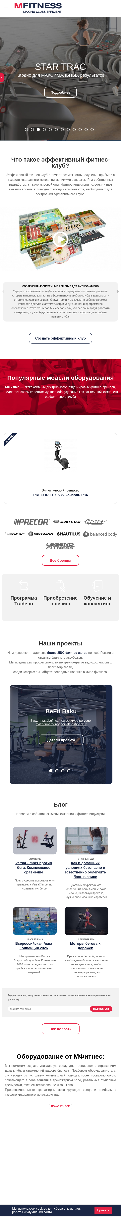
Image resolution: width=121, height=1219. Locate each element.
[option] (60, 480)
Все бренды (60, 572)
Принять (103, 1210)
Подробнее (60, 92)
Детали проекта (61, 752)
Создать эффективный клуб (60, 350)
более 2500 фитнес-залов (67, 664)
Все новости (60, 1041)
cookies (41, 1208)
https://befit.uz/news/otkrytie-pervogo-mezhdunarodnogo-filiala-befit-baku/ (64, 734)
